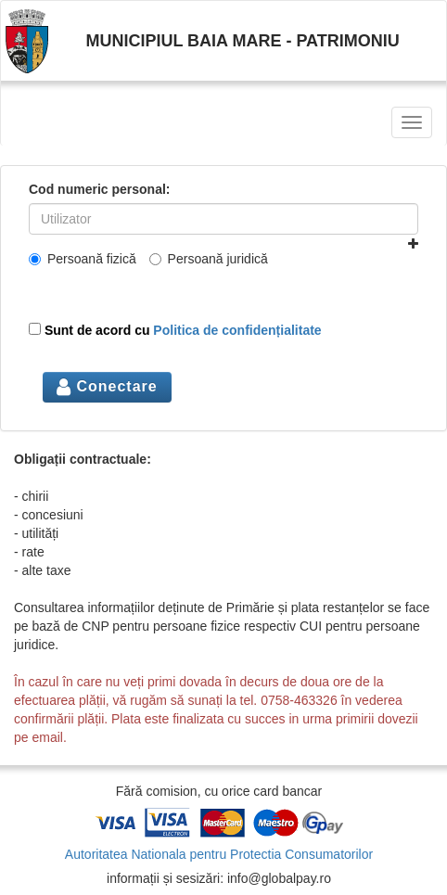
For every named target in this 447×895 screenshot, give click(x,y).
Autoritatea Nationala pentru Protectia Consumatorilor (219, 854)
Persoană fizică (82, 258)
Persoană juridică (208, 258)
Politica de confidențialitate (237, 330)
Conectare (107, 386)
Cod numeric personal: (99, 189)
